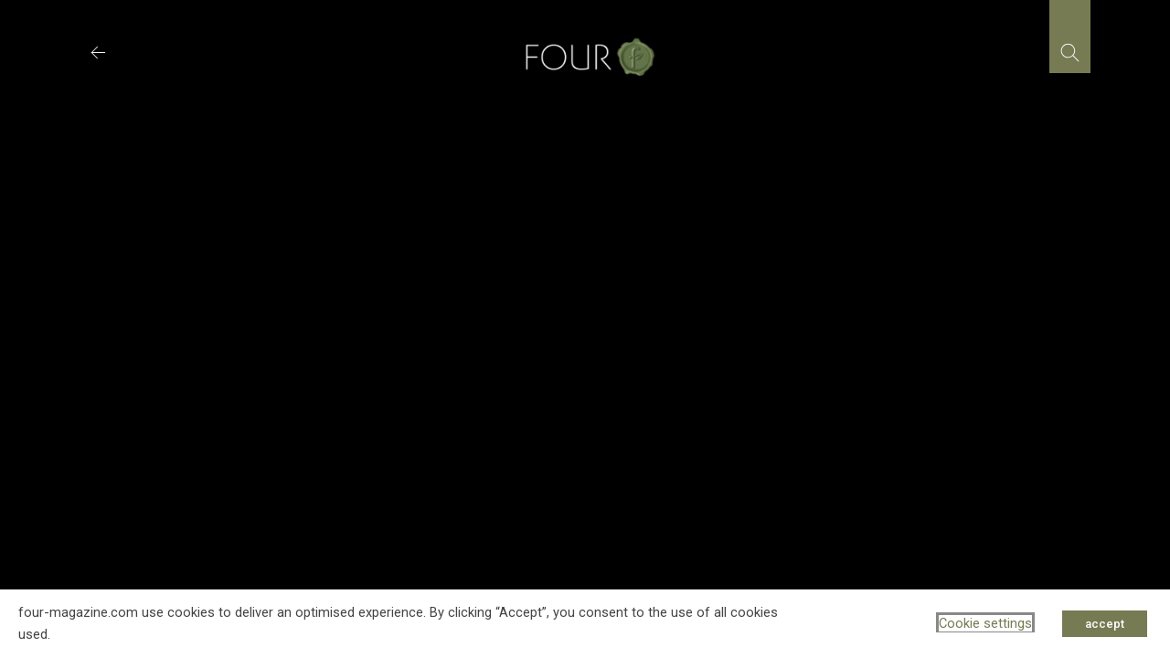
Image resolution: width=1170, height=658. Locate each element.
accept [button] (1104, 624)
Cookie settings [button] (985, 623)
